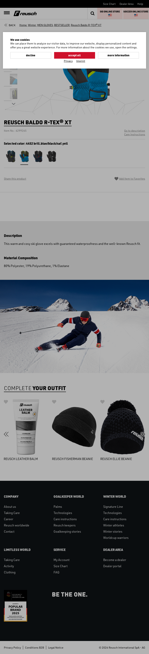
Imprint (80, 61)
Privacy (68, 61)
